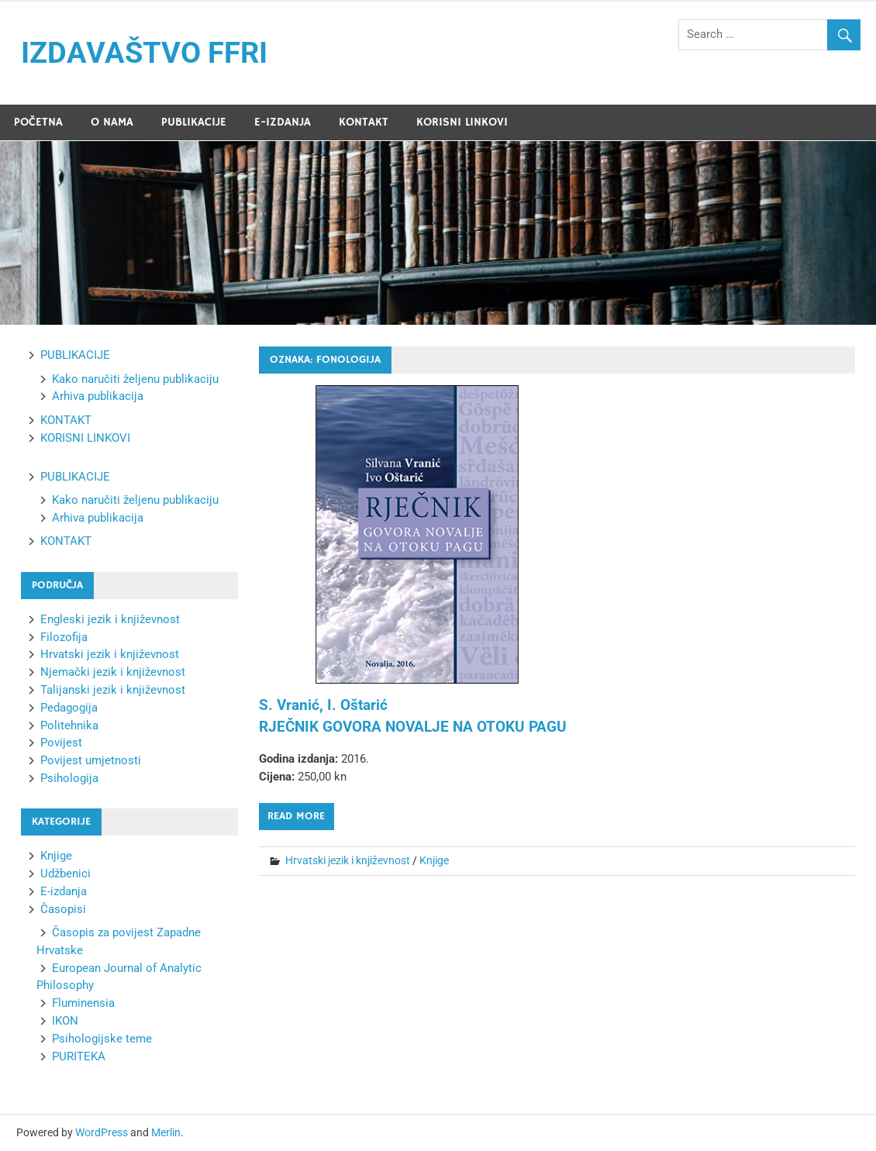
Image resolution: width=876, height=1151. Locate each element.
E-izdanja (63, 891)
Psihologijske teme (102, 1039)
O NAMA (112, 122)
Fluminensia (83, 1003)
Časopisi (63, 909)
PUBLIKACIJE (193, 122)
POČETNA (38, 122)
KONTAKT (363, 122)
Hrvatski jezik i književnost (347, 860)
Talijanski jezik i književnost (112, 690)
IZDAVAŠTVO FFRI (144, 53)
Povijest (61, 743)
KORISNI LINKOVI (462, 122)
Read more (296, 816)
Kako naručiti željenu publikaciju (135, 379)
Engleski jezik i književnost (110, 619)
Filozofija (64, 637)
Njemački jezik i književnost (112, 672)
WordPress (101, 1132)
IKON (65, 1021)
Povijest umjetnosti (90, 760)
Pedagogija (69, 708)
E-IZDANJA (282, 122)
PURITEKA (78, 1056)
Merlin (166, 1132)
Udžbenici (65, 873)
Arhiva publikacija (97, 396)
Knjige (434, 860)
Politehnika (69, 725)
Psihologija (69, 778)
